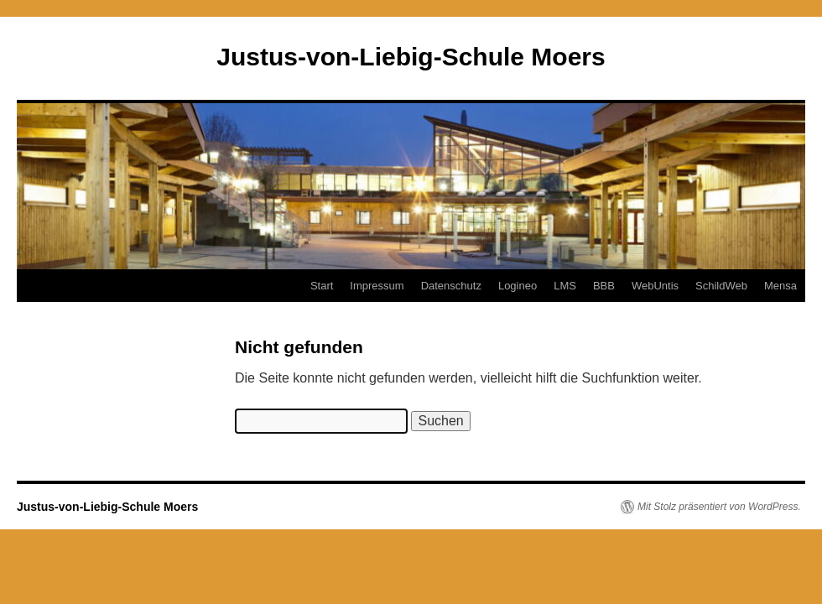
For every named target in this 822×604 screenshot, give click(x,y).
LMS (565, 285)
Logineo (517, 285)
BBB (604, 285)
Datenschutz (451, 285)
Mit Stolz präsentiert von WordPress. (719, 507)
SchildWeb (721, 285)
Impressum (376, 285)
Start (321, 285)
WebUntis (655, 285)
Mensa (780, 285)
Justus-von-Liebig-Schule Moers (410, 56)
